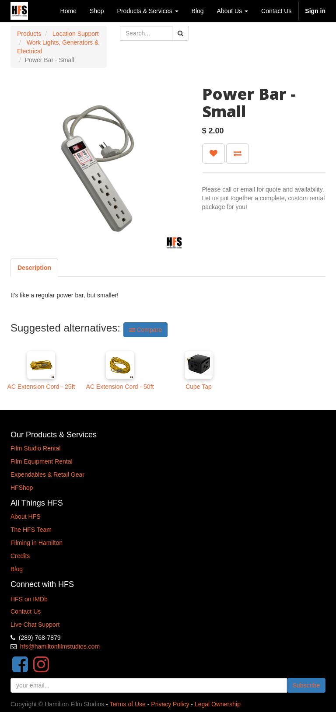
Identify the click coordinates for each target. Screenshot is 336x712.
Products (29, 33)
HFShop (21, 487)
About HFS (25, 516)
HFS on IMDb (29, 599)
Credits (20, 555)
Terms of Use (127, 704)
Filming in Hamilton (36, 542)
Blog (16, 568)
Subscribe (306, 685)
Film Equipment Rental (41, 461)
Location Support (75, 33)
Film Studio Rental (35, 448)
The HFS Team (31, 529)
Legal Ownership (218, 704)
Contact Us (25, 611)
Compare (145, 329)
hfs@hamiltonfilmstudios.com (60, 646)
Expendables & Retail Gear (47, 474)
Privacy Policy (170, 704)
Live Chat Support (35, 624)
